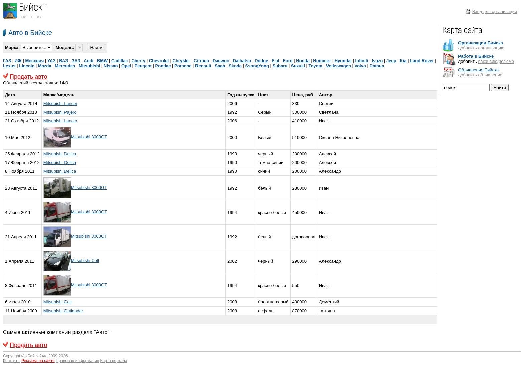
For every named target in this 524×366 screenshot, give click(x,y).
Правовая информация (77, 360)
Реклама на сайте (38, 360)
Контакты (11, 360)
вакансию (487, 61)
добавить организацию (481, 47)
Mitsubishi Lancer (60, 103)
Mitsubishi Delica (59, 153)
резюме (506, 61)
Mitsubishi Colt (85, 260)
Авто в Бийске (30, 32)
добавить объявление (480, 74)
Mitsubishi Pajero (60, 112)
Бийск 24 (36, 356)
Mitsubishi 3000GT (89, 136)
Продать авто (28, 76)
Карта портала (113, 360)
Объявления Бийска (478, 69)
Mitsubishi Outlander (63, 310)
